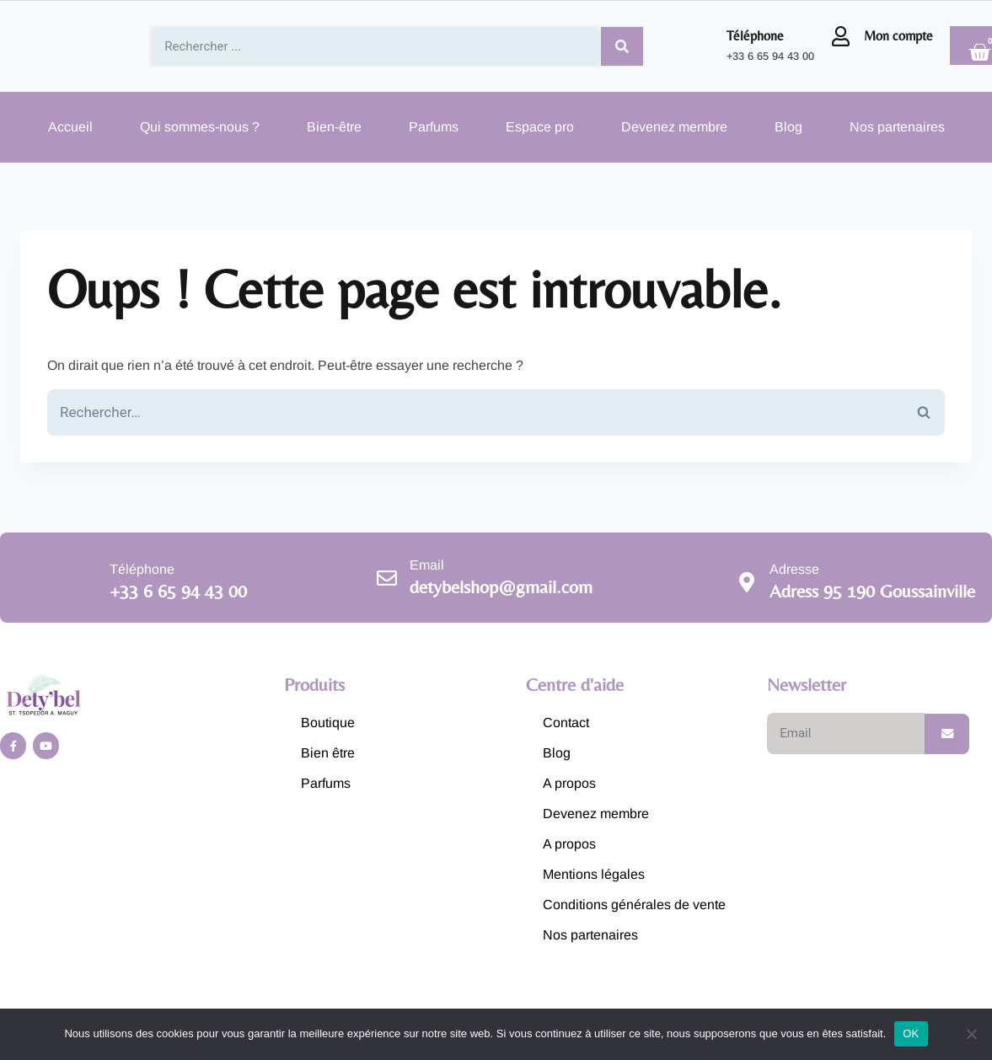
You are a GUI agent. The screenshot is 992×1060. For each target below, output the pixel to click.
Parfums (433, 127)
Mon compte (898, 36)
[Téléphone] (704, 46)
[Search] (622, 46)
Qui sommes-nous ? (200, 127)
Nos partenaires (897, 127)
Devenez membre (674, 127)
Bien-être (334, 127)
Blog (788, 127)
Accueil (70, 127)
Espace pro (540, 127)
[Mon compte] (841, 36)
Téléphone (755, 36)
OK (911, 1033)
